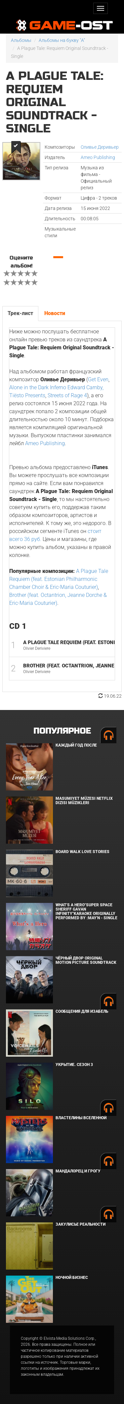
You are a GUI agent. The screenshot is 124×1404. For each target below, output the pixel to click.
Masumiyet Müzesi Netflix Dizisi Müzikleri (84, 800)
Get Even (98, 379)
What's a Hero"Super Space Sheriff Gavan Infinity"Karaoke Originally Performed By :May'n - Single (86, 912)
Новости (54, 313)
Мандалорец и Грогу (78, 1171)
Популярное (62, 731)
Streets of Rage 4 (67, 395)
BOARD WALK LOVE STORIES (82, 851)
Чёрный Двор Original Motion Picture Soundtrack (86, 960)
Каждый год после (76, 745)
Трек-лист (20, 313)
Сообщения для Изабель (82, 1011)
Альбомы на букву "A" (62, 40)
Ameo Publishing (98, 157)
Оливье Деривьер (100, 147)
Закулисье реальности (80, 1224)
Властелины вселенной (81, 1118)
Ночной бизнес (72, 1277)
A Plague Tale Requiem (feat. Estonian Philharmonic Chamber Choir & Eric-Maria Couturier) (58, 579)
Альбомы (21, 40)
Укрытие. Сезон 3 (74, 1064)
